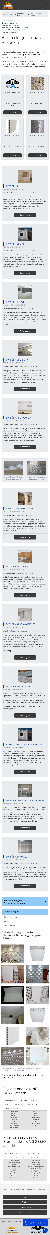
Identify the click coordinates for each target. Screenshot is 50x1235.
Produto (25, 1202)
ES (17, 1153)
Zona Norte (23, 1101)
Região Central (10, 1101)
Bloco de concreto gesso (10, 25)
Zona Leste (18, 1104)
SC (33, 1153)
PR (28, 1153)
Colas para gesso (10, 917)
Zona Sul (8, 1104)
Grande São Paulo (31, 1104)
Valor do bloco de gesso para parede (15, 30)
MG (11, 1153)
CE (17, 1157)
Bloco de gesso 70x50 (9, 32)
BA (11, 1157)
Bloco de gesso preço (9, 23)
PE (6, 1157)
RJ (6, 1153)
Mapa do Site (25, 1212)
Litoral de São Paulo (11, 1108)
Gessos (6, 921)
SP (22, 1153)
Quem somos (25, 1207)
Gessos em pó (9, 926)
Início (25, 1197)
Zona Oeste (34, 1101)
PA (37, 1157)
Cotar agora (12, 112)
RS (39, 1153)
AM (32, 1157)
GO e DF (24, 1157)
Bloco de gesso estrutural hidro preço (15, 27)
